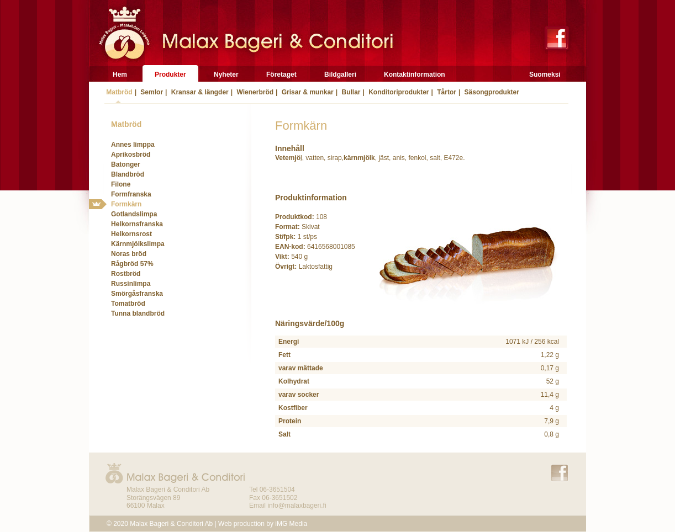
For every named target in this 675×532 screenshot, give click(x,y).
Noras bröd (128, 254)
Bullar (350, 92)
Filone (120, 184)
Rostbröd (125, 274)
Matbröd (118, 92)
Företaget (281, 74)
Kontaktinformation (414, 74)
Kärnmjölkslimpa (138, 244)
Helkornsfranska (137, 224)
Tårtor (445, 92)
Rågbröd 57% (132, 264)
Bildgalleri (340, 74)
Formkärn (126, 204)
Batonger (125, 164)
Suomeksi (545, 74)
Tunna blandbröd (138, 313)
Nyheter (226, 74)
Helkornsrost (131, 234)
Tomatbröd (128, 303)
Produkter (170, 74)
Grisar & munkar (306, 92)
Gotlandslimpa (134, 214)
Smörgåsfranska (137, 293)
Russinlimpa (130, 284)
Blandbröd (127, 174)
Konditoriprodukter (398, 92)
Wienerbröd (254, 92)
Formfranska (131, 194)
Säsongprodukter (490, 92)
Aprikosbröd (130, 154)
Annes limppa (133, 144)
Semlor (151, 92)
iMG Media (291, 524)
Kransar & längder (198, 92)
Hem (120, 74)
